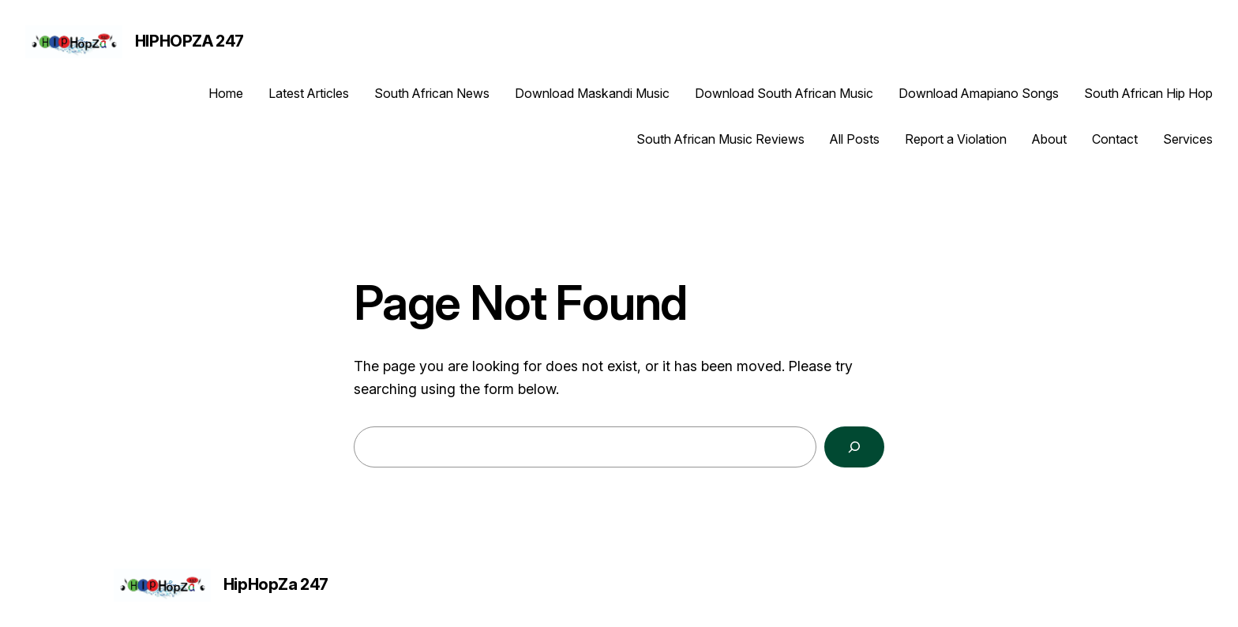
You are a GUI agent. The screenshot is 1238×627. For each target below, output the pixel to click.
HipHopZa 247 (189, 41)
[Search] (854, 446)
